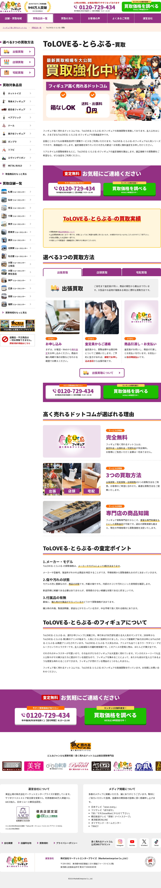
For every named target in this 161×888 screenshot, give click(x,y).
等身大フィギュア (13, 101)
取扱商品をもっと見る (16, 173)
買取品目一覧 (40, 18)
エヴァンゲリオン (13, 158)
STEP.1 (51, 338)
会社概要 (8, 843)
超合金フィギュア (13, 109)
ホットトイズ (11, 93)
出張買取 (13, 51)
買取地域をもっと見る (16, 312)
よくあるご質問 (120, 18)
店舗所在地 (26, 843)
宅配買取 (13, 72)
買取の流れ (67, 18)
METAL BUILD (11, 166)
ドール (7, 125)
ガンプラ (9, 142)
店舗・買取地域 (13, 18)
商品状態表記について (66, 232)
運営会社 (148, 18)
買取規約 (43, 843)
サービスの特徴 (115, 430)
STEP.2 (91, 338)
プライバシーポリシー (67, 843)
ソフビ (7, 150)
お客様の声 (94, 18)
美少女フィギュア (13, 134)
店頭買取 (13, 62)
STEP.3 (130, 338)
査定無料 (71, 173)
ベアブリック (11, 117)
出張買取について (98, 372)
